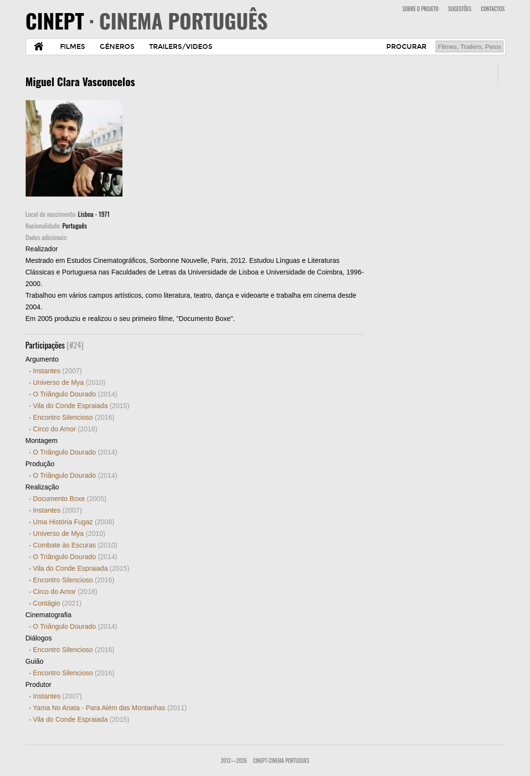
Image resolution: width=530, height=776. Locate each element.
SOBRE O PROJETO (420, 9)
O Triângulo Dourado (75, 394)
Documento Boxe (69, 498)
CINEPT (147, 20)
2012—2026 (234, 760)
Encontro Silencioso (73, 417)
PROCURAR (406, 47)
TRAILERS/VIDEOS (180, 47)
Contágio (57, 603)
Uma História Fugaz (73, 522)
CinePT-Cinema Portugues (281, 760)
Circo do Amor (65, 429)
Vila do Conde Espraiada (81, 406)
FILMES (72, 47)
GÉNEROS (117, 47)
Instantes (57, 371)
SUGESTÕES (459, 9)
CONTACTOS (493, 9)
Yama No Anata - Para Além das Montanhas (110, 708)
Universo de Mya (69, 382)
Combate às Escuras (75, 545)
